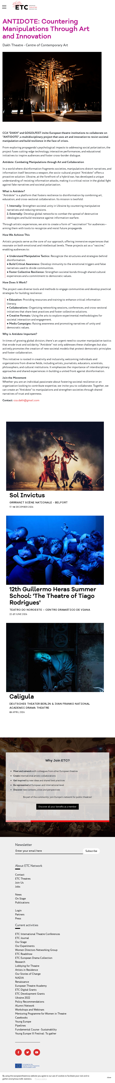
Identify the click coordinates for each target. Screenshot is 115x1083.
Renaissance (22, 982)
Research (20, 962)
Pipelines (20, 1025)
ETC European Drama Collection (33, 958)
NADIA (19, 978)
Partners (19, 914)
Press (18, 918)
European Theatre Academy (31, 986)
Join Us (19, 883)
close (109, 1077)
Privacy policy (41, 1079)
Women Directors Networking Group (36, 950)
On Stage (20, 898)
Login (18, 910)
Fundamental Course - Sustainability (36, 1029)
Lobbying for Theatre (27, 966)
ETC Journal (22, 938)
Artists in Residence (26, 970)
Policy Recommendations (29, 1002)
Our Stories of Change (28, 974)
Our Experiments (25, 946)
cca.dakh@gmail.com (26, 400)
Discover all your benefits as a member (57, 822)
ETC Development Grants (30, 994)
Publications (22, 902)
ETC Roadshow (23, 954)
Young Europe (23, 1021)
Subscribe (91, 851)
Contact (19, 875)
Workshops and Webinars (29, 1010)
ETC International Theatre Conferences (37, 934)
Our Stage (21, 942)
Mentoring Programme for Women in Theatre (40, 1014)
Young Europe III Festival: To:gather (35, 1033)
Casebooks (21, 1017)
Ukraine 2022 (22, 998)
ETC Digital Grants (26, 990)
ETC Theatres (23, 879)
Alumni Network (24, 1006)
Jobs (17, 887)
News (18, 894)
